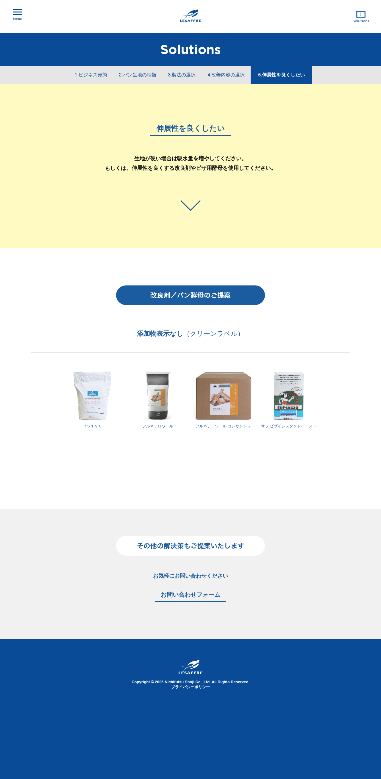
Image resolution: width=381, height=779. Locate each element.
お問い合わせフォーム (190, 595)
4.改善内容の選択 (226, 75)
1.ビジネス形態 (91, 75)
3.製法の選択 (182, 75)
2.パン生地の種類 (137, 75)
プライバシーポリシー (190, 687)
